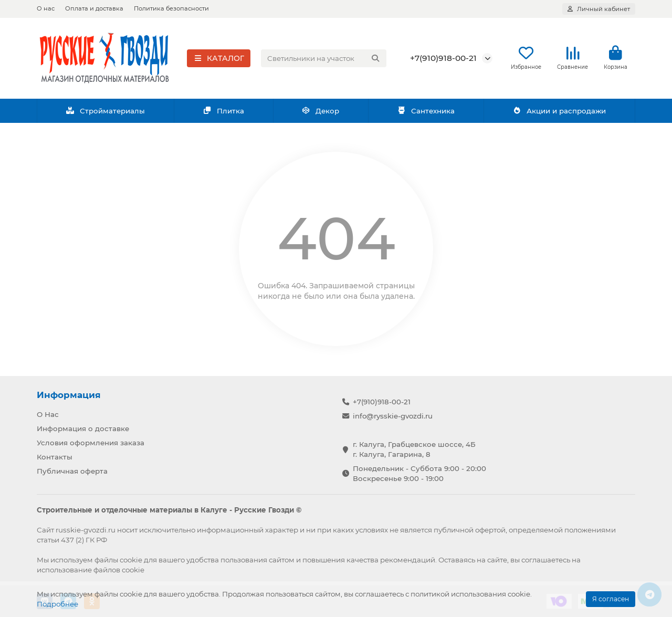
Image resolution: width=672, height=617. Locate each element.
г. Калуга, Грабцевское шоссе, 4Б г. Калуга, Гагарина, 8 (414, 449)
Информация (69, 395)
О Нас (48, 414)
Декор (321, 112)
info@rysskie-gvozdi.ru (393, 416)
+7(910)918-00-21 (443, 59)
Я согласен (610, 599)
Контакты (54, 457)
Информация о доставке (83, 428)
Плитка (223, 112)
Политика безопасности (171, 8)
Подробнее (57, 604)
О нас (46, 8)
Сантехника (426, 112)
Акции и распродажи (559, 112)
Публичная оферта (72, 471)
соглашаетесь (545, 560)
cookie (131, 560)
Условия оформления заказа (90, 442)
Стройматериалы (105, 112)
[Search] (324, 59)
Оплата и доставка (94, 8)
